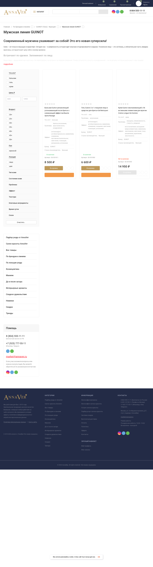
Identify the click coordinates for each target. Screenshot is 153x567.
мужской (11, 151)
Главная (7, 27)
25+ (9, 119)
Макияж (48, 520)
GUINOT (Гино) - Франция (46, 27)
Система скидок (87, 513)
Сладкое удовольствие (53, 532)
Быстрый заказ (59, 175)
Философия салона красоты (91, 501)
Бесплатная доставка (89, 516)
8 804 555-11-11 (137, 10)
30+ (9, 123)
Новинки (48, 535)
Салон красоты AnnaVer (53, 501)
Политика (84, 524)
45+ (9, 136)
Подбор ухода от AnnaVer (53, 497)
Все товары (49, 505)
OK (99, 557)
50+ (9, 140)
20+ (9, 115)
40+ (9, 131)
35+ (9, 127)
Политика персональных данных (15, 519)
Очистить (21, 223)
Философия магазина (89, 497)
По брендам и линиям (21, 27)
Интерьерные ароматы (53, 528)
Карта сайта (33, 519)
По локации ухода (51, 513)
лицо (9, 162)
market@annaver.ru (16, 454)
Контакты (84, 532)
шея (9, 166)
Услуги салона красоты (89, 505)
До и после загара (51, 524)
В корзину (54, 168)
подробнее (10, 64)
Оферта (84, 528)
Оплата (84, 520)
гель (9, 82)
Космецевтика (50, 516)
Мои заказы (85, 547)
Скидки (47, 539)
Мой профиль (86, 543)
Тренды (47, 543)
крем (9, 86)
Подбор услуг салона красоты (92, 509)
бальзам (11, 78)
